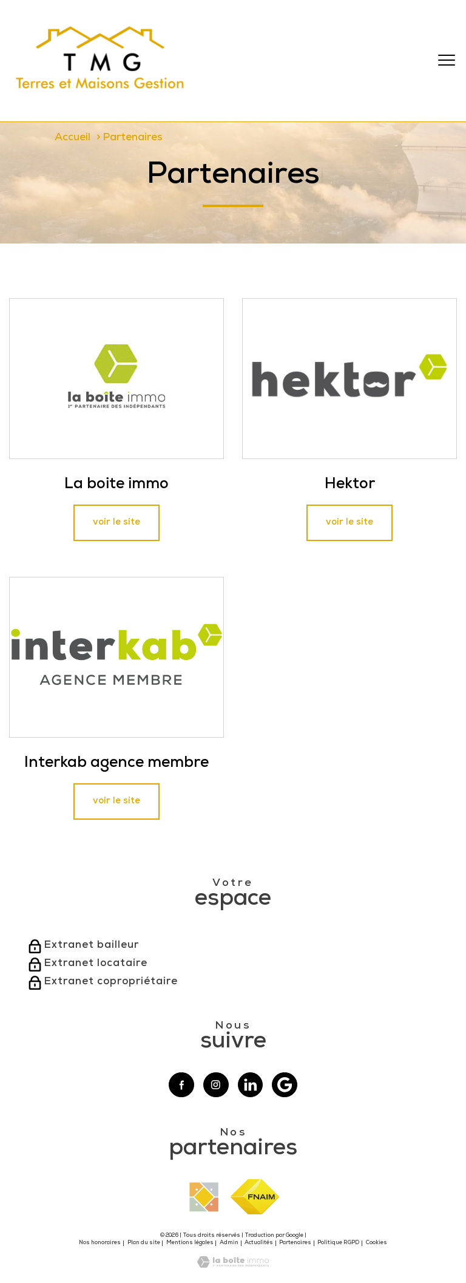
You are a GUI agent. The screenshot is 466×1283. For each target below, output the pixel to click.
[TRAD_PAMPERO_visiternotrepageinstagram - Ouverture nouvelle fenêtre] (216, 1085)
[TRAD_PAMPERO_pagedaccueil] (100, 95)
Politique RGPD (338, 1243)
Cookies (376, 1243)
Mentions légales (190, 1243)
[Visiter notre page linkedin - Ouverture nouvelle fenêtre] (250, 1085)
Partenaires (295, 1243)
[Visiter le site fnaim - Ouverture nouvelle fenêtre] (255, 1196)
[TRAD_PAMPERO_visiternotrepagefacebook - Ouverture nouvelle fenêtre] (181, 1085)
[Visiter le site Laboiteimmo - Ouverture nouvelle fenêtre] (233, 1265)
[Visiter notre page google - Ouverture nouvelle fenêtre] (284, 1085)
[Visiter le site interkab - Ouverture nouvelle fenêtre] (204, 1197)
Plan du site (143, 1243)
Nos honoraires (100, 1243)
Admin (229, 1243)
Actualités (259, 1243)
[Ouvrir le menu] (446, 60)
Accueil (72, 138)
